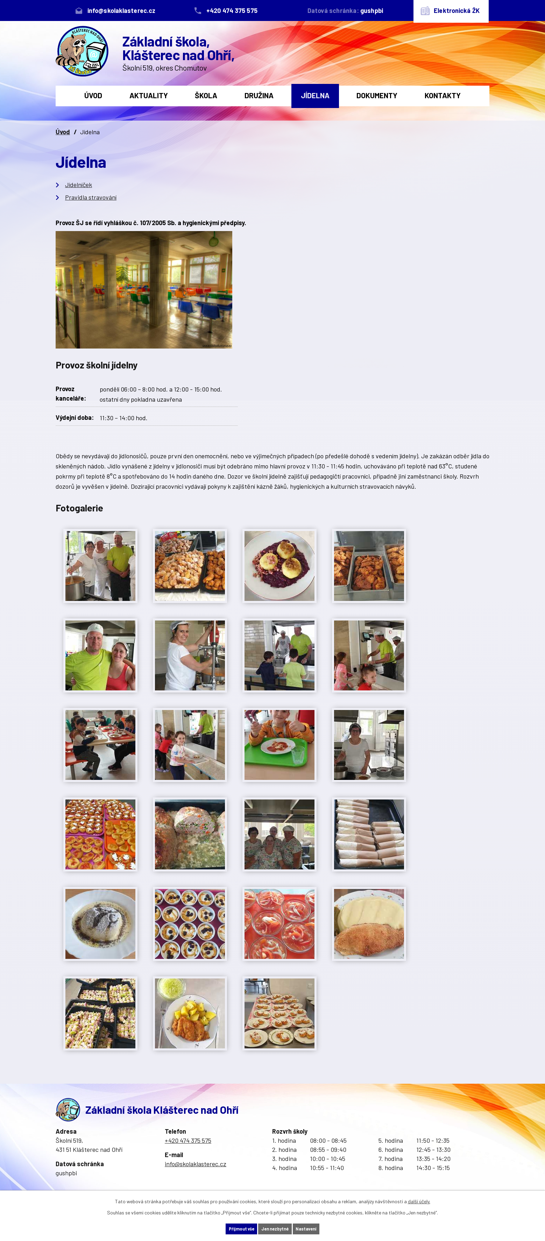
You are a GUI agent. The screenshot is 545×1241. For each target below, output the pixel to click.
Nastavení (318, 1228)
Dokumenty (376, 95)
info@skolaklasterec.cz (195, 1164)
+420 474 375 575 (188, 1140)
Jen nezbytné (275, 1228)
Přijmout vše (229, 1228)
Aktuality (148, 95)
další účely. (419, 1200)
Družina (259, 95)
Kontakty (443, 95)
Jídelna (315, 95)
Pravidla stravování (90, 197)
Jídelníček (78, 184)
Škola (206, 95)
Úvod (93, 95)
